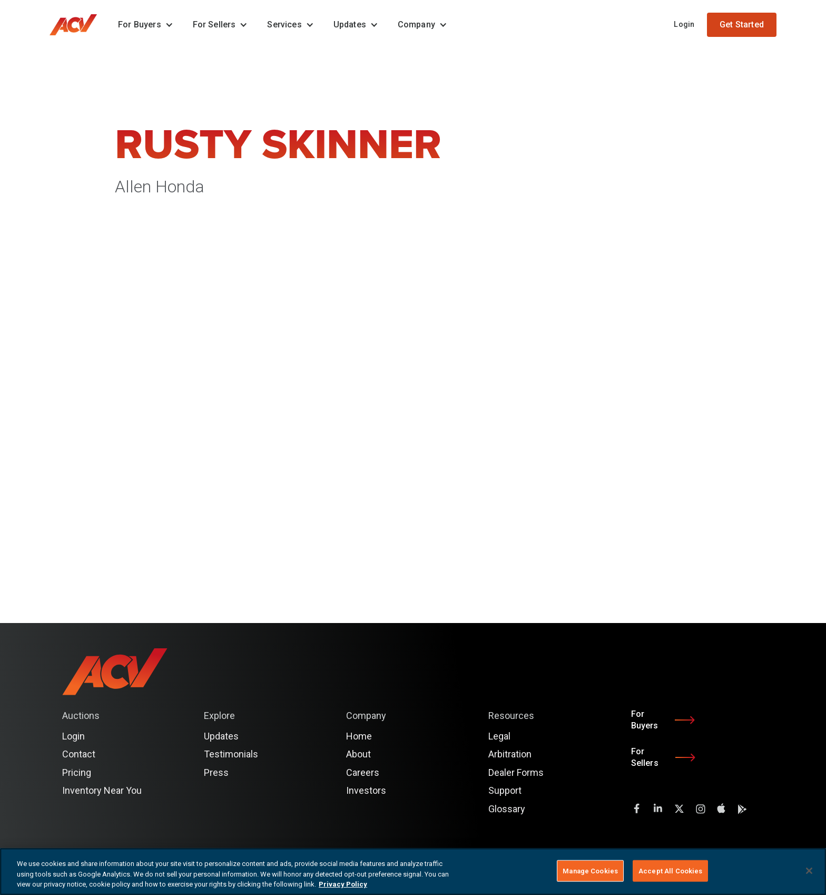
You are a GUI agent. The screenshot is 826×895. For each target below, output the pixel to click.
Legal (499, 736)
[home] (78, 24)
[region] (413, 871)
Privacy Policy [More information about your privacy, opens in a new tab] (343, 884)
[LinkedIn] (657, 808)
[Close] (809, 870)
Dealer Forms (516, 772)
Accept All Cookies (670, 870)
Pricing (76, 772)
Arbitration (510, 754)
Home (359, 736)
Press (216, 772)
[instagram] (700, 808)
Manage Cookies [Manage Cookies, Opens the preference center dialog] (590, 870)
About (358, 754)
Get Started (742, 25)
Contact (78, 754)
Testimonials (231, 754)
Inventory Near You (102, 790)
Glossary (506, 808)
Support (505, 790)
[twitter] (679, 808)
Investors (366, 790)
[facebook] (636, 808)
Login (684, 24)
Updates (221, 736)
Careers (362, 772)
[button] (142, 24)
